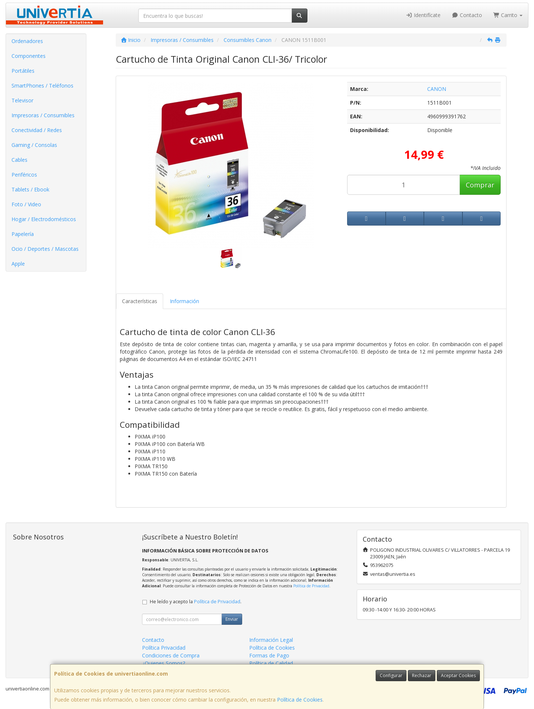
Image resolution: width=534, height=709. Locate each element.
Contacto (467, 15)
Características (139, 301)
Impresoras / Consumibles (43, 115)
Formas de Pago (269, 655)
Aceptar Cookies (458, 675)
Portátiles (22, 70)
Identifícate (423, 15)
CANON (436, 88)
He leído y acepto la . (195, 601)
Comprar (480, 184)
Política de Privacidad (311, 585)
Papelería (22, 233)
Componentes (28, 55)
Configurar (391, 675)
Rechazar (421, 675)
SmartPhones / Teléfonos (42, 85)
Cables (19, 159)
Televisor (22, 100)
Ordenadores (27, 41)
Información (184, 301)
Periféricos (24, 174)
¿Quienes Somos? (163, 663)
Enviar (231, 619)
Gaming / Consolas (34, 144)
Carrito (508, 15)
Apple (18, 263)
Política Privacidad (163, 647)
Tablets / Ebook (30, 189)
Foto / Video (26, 204)
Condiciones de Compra (171, 655)
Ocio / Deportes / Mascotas (45, 248)
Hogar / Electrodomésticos (43, 219)
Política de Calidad (271, 663)
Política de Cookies (300, 699)
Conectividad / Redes (36, 130)
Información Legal (271, 639)
